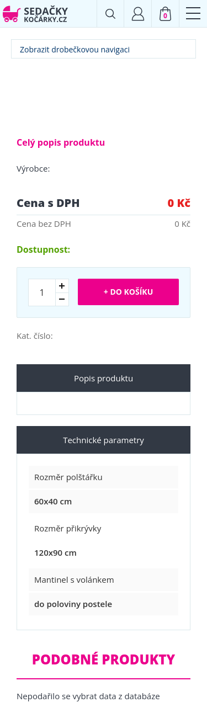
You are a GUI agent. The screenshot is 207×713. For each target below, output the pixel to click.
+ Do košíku (128, 291)
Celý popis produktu (61, 142)
